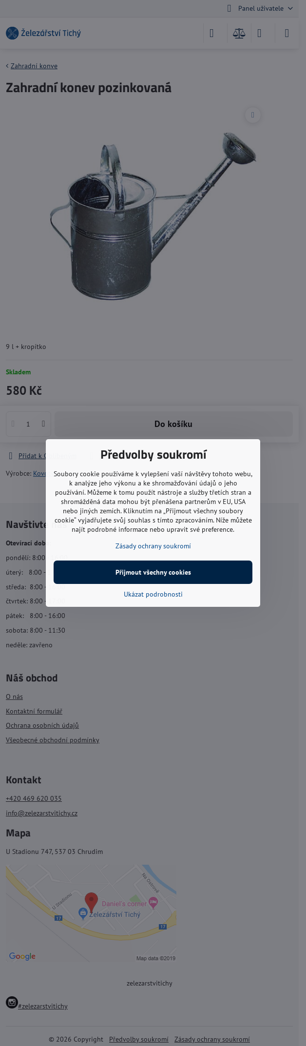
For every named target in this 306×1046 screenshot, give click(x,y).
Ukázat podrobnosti (153, 594)
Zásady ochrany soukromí (153, 546)
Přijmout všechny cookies (153, 572)
